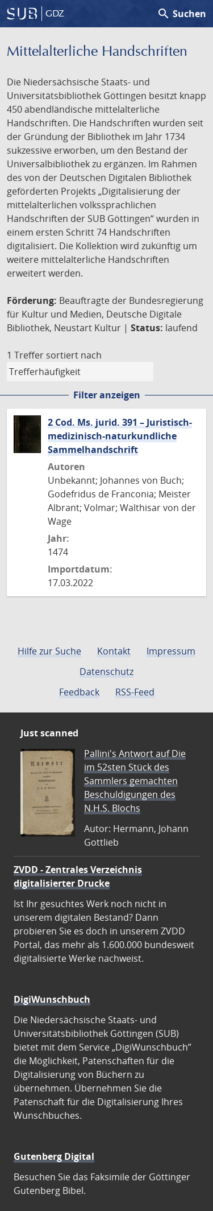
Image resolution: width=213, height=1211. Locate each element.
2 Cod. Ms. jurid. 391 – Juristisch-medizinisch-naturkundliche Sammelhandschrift (120, 436)
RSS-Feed (134, 692)
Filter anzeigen (106, 395)
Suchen (181, 13)
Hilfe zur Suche (49, 651)
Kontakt (114, 651)
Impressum (171, 651)
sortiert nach (74, 355)
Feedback (79, 692)
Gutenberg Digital (54, 1156)
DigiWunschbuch (52, 999)
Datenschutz (106, 671)
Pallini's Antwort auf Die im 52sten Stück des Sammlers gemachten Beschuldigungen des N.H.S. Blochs (135, 780)
